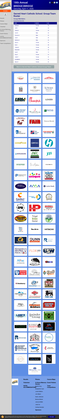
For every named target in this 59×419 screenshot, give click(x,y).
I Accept (51, 416)
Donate (6, 11)
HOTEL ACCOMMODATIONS (6, 37)
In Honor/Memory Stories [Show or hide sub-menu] (6, 30)
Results (3, 18)
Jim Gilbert (38, 394)
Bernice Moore (39, 399)
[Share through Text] (57, 3)
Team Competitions (6, 43)
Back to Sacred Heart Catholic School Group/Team (34, 67)
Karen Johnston (40, 396)
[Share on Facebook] (50, 3)
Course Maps (4, 24)
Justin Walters (39, 391)
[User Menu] (6, 14)
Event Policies (5, 33)
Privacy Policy (39, 417)
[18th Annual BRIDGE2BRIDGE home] (6, 5)
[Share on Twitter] (52, 3)
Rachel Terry (39, 386)
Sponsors (3, 40)
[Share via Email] (55, 3)
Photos (3, 21)
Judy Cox (38, 404)
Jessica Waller (39, 402)
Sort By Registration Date (19, 20)
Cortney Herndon (40, 407)
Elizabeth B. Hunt (40, 389)
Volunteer (3, 26)
